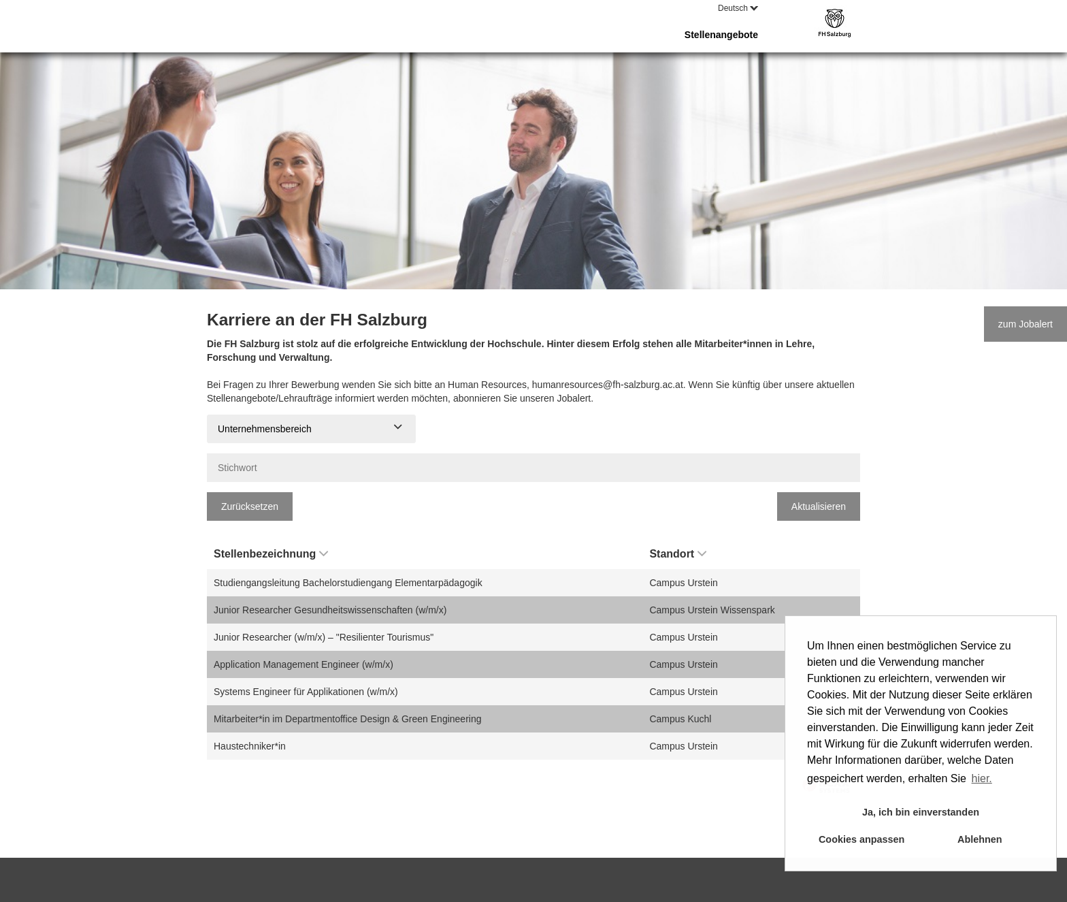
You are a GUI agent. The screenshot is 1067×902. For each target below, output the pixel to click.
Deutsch (738, 8)
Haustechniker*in (250, 746)
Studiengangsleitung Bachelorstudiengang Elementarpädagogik (348, 582)
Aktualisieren (818, 506)
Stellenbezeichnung (271, 554)
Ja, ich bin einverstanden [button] (920, 812)
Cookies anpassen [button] (861, 839)
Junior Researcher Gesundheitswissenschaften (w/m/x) (330, 610)
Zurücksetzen (249, 506)
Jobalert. (575, 398)
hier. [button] (982, 778)
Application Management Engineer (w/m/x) (303, 664)
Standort (677, 554)
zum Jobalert (1025, 324)
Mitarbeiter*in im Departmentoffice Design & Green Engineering (348, 718)
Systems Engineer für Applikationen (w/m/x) (306, 691)
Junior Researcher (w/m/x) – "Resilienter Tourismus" (323, 637)
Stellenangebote (721, 34)
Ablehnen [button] (979, 839)
